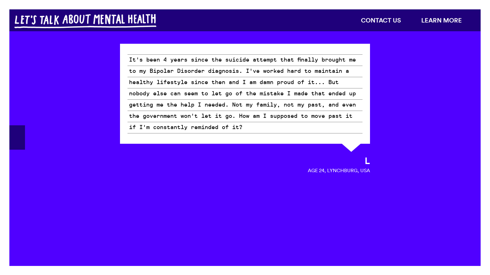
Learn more (441, 20)
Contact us (381, 20)
